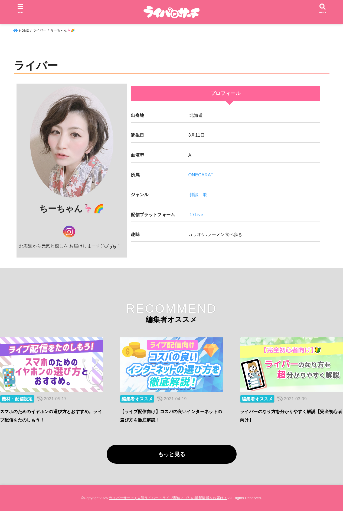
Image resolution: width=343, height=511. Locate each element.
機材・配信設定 (17, 399)
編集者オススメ (137, 399)
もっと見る (171, 454)
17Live (196, 214)
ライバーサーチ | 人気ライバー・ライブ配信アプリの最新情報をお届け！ (168, 498)
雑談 (194, 194)
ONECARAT (200, 174)
